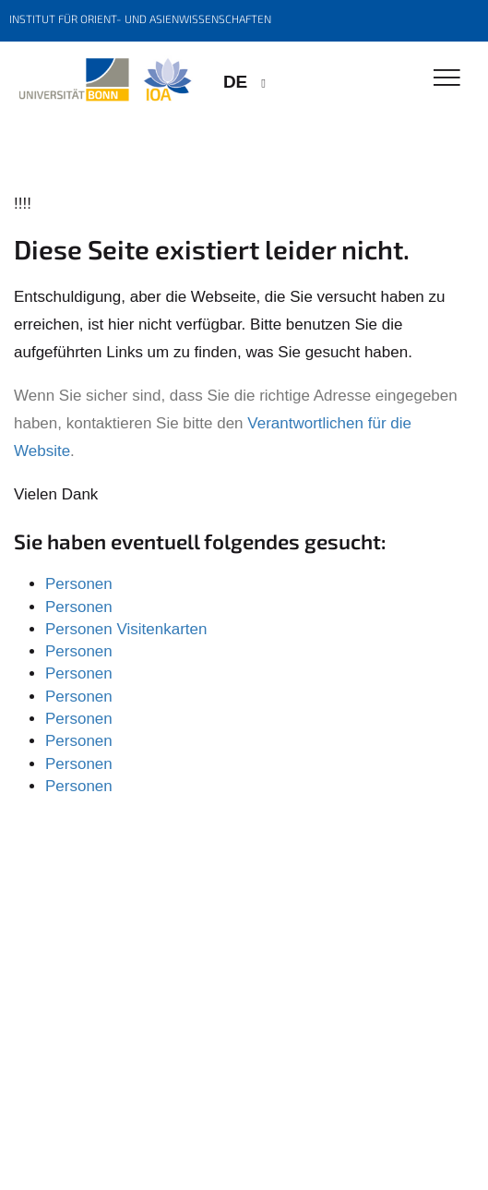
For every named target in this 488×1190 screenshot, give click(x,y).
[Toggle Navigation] (447, 79)
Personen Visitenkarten (126, 629)
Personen (79, 584)
